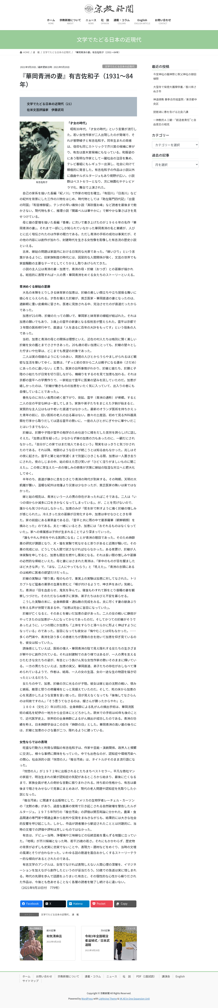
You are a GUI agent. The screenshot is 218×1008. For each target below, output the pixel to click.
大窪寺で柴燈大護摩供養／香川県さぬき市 (174, 89)
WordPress (87, 998)
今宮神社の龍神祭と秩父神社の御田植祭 (174, 76)
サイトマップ (31, 981)
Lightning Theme (108, 998)
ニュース (111, 976)
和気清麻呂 (54, 936)
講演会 (166, 976)
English (180, 976)
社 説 (127, 976)
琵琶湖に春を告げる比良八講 (170, 112)
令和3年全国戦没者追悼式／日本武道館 (97, 940)
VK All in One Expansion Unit (134, 998)
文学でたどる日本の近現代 (119, 66)
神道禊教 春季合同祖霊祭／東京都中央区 (175, 101)
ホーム (27, 976)
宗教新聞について (68, 976)
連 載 (75, 914)
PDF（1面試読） (146, 976)
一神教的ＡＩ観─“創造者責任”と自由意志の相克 (174, 122)
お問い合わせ (44, 976)
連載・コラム (93, 976)
